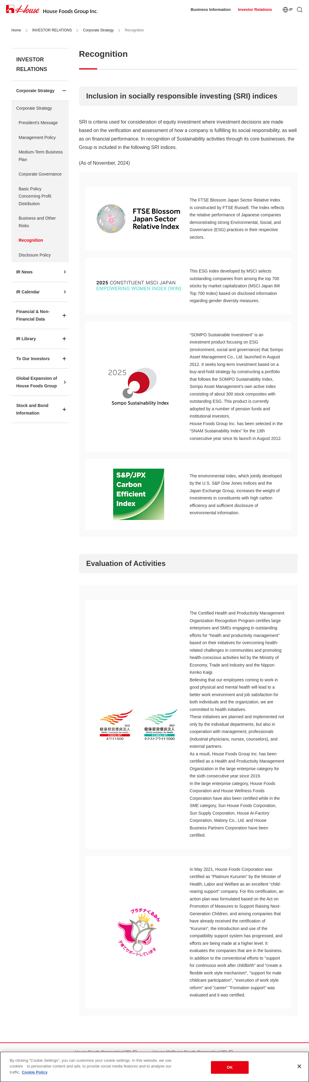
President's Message (38, 122)
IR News (24, 272)
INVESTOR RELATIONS (52, 30)
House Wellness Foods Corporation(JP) (190, 1052)
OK (230, 1068)
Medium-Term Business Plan (41, 156)
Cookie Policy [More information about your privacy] (34, 1073)
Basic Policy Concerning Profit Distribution (35, 196)
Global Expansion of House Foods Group (36, 382)
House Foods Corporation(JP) (103, 1052)
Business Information (211, 9)
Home (16, 30)
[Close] (299, 1067)
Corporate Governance (40, 174)
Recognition (31, 240)
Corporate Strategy (98, 30)
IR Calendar (28, 291)
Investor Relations (255, 9)
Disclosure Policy (35, 255)
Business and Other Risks (37, 222)
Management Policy (37, 137)
